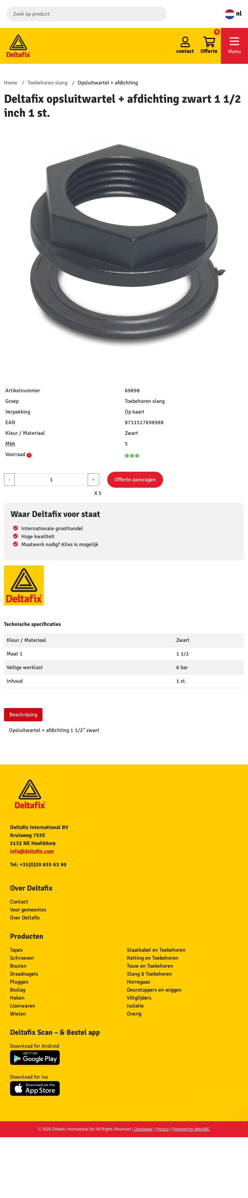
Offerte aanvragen (135, 479)
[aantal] (51, 479)
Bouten (18, 966)
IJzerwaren (22, 1006)
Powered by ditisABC (191, 1129)
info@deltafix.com (32, 851)
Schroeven (22, 958)
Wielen (18, 1014)
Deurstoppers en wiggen (154, 990)
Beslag (17, 990)
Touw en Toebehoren (150, 966)
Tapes (16, 950)
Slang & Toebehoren (149, 974)
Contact (19, 901)
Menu (234, 45)
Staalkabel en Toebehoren (156, 950)
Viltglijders (139, 998)
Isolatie (135, 1006)
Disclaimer (143, 1129)
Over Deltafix (25, 917)
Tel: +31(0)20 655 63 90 (38, 864)
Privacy (162, 1129)
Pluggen (19, 982)
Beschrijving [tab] (23, 714)
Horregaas (138, 982)
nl (233, 13)
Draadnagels (24, 974)
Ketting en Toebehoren (152, 958)
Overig (134, 1014)
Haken (17, 998)
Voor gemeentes (28, 909)
